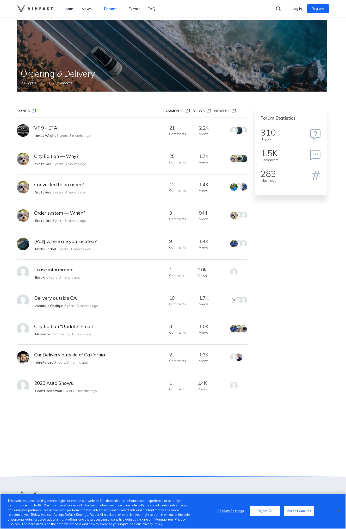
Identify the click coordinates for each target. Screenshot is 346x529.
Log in (297, 8)
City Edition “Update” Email (63, 326)
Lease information (53, 270)
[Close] (338, 510)
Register (318, 8)
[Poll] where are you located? (65, 241)
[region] (173, 511)
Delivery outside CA (55, 298)
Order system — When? (59, 213)
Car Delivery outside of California (69, 355)
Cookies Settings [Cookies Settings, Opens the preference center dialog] (230, 511)
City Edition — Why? (56, 156)
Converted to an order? (58, 184)
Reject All (265, 511)
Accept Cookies (299, 511)
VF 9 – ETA (45, 128)
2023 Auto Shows (53, 383)
